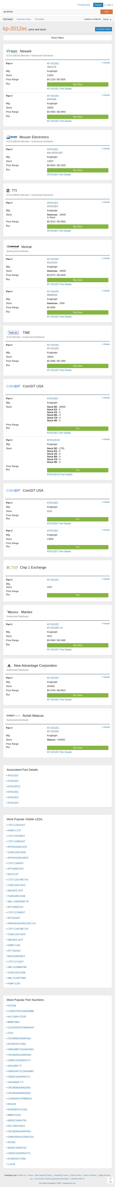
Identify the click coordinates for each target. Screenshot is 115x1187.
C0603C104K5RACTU (18, 1077)
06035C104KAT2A (16, 1148)
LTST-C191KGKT (16, 825)
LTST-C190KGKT (16, 841)
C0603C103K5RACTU (18, 1153)
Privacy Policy (76, 1175)
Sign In (110, 5)
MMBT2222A (14, 1115)
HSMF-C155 (13, 945)
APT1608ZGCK (15, 907)
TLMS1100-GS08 (16, 972)
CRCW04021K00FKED (19, 1055)
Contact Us (21, 1175)
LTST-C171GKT (15, 961)
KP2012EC (52, 398)
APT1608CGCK (15, 869)
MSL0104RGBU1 (16, 956)
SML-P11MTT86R (16, 978)
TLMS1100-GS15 (16, 885)
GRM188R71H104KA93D (20, 1049)
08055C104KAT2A (16, 1120)
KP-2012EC (53, 63)
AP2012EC (52, 149)
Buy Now (77, 84)
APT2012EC (13, 918)
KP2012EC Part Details (59, 433)
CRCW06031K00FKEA (19, 1131)
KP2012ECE (53, 440)
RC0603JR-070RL (16, 1159)
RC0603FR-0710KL (17, 1109)
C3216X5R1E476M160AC (20, 1027)
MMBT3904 (13, 1022)
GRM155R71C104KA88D (20, 1071)
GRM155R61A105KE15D (20, 1137)
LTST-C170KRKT (16, 912)
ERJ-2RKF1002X (16, 1126)
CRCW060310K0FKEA (19, 1038)
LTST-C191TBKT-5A (17, 879)
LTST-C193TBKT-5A (17, 929)
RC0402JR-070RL (16, 1044)
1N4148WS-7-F (15, 1082)
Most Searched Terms (43, 1175)
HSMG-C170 (14, 830)
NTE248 (11, 1005)
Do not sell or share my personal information (52, 1179)
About (30, 1175)
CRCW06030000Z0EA (19, 1087)
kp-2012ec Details (103, 29)
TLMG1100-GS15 (16, 934)
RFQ (77, 429)
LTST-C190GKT (15, 863)
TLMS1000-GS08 (16, 896)
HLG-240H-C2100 (16, 1016)
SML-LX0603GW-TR (18, 901)
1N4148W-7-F (14, 1066)
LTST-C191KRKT (16, 836)
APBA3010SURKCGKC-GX (21, 923)
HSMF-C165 (13, 983)
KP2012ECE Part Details (59, 474)
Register (98, 5)
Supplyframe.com (69, 1183)
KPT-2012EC (14, 951)
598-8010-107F (15, 940)
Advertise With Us (77, 1179)
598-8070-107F (15, 890)
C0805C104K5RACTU (18, 1060)
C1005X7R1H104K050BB (20, 1011)
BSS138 (11, 1104)
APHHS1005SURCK (18, 858)
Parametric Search (61, 1175)
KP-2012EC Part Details (59, 88)
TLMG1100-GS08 (16, 852)
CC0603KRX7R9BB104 (19, 1098)
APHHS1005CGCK (17, 847)
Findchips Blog (84, 5)
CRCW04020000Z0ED (19, 1093)
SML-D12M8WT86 (16, 967)
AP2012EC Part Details (59, 174)
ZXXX (10, 1033)
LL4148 (11, 1164)
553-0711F (12, 874)
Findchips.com (4, 4)
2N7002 (11, 1142)
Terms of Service (90, 1175)
